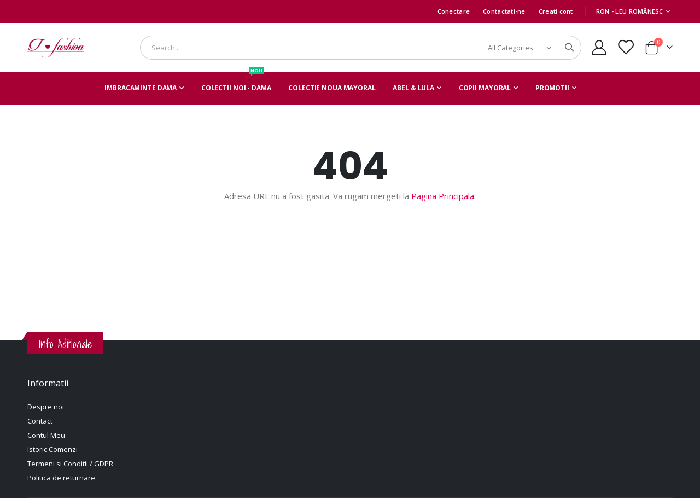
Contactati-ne (504, 11)
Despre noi (45, 407)
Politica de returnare (61, 478)
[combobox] (361, 47)
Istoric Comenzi (52, 449)
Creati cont (556, 11)
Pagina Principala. (443, 195)
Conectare (454, 11)
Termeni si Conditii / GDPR (70, 463)
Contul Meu (46, 435)
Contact (39, 421)
